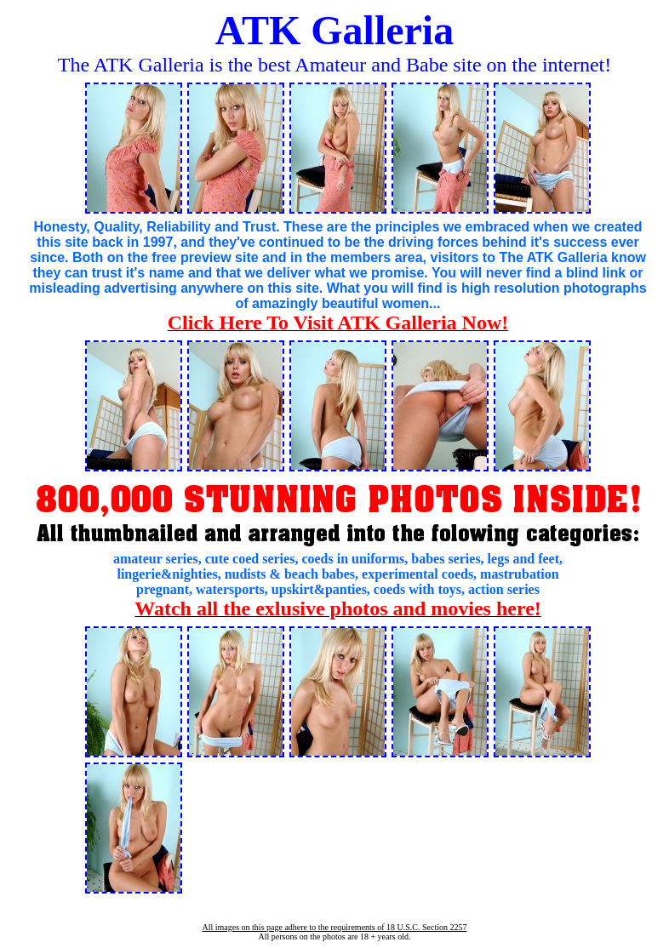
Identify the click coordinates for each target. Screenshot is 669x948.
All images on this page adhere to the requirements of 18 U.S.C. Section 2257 (334, 927)
